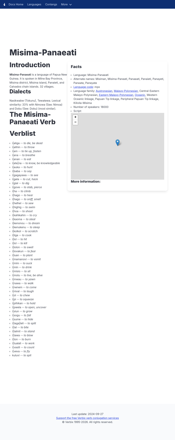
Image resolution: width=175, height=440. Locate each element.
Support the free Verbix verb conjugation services (87, 418)
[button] (118, 142)
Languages (34, 4)
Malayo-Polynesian (126, 91)
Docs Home (12, 4)
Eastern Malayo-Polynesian (116, 95)
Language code (83, 87)
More (64, 4)
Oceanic (140, 95)
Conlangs (51, 4)
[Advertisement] (87, 23)
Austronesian (104, 91)
